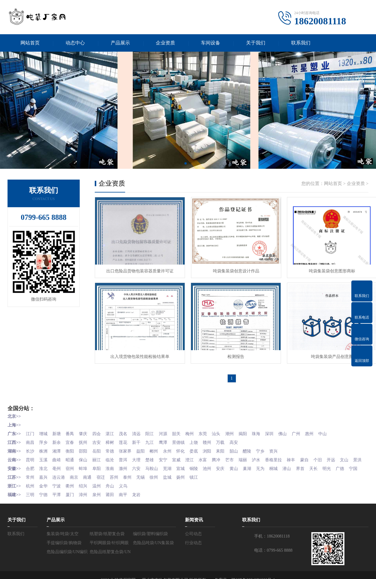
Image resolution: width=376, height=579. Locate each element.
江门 (30, 430)
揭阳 (254, 430)
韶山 (244, 447)
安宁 (170, 455)
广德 (356, 472)
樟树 (114, 438)
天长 (328, 472)
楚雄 (156, 455)
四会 (100, 430)
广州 (310, 430)
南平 (128, 506)
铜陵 (202, 472)
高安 (244, 438)
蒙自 (318, 455)
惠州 (324, 430)
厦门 (72, 506)
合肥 (30, 472)
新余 (58, 438)
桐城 (286, 472)
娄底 (202, 447)
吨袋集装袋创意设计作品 (231, 270)
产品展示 (120, 43)
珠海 (268, 430)
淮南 (114, 472)
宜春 (72, 438)
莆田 (114, 506)
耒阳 (230, 447)
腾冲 (226, 455)
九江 (156, 438)
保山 (86, 455)
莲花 (128, 438)
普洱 (128, 455)
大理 (142, 455)
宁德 (44, 506)
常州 (30, 489)
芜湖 (174, 472)
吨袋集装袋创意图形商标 (325, 270)
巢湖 (258, 472)
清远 (142, 430)
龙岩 (142, 506)
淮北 (44, 472)
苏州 (118, 489)
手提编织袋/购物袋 (64, 554)
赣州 (216, 438)
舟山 (114, 497)
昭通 (72, 455)
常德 (114, 447)
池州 (216, 472)
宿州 (72, 472)
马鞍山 (158, 472)
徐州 (160, 489)
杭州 (30, 497)
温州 (100, 497)
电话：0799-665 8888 (273, 561)
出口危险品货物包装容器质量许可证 (138, 270)
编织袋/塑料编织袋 (150, 545)
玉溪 (44, 455)
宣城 (188, 472)
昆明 (30, 455)
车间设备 (210, 43)
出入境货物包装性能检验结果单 (138, 353)
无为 (272, 472)
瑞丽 (254, 455)
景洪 (26, 464)
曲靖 (58, 455)
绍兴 (86, 497)
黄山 (244, 472)
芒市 (240, 455)
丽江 (100, 455)
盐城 (174, 489)
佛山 (296, 430)
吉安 (100, 438)
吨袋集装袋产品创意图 (325, 353)
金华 (44, 497)
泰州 (132, 489)
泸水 (268, 455)
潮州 (240, 430)
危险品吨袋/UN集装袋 (153, 554)
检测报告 (231, 353)
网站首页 (30, 43)
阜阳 (100, 472)
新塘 (58, 430)
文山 (12, 464)
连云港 (60, 489)
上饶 (202, 438)
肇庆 (86, 430)
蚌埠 (86, 472)
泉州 (100, 506)
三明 (30, 506)
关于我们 (255, 43)
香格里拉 (286, 455)
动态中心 (75, 43)
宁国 (12, 480)
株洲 (44, 447)
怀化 (188, 447)
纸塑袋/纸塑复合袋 (107, 545)
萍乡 (44, 438)
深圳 (282, 430)
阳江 (156, 430)
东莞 (212, 430)
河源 (170, 430)
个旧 (332, 455)
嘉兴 (44, 489)
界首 (314, 472)
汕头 (226, 430)
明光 (342, 472)
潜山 (300, 472)
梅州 (198, 430)
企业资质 (165, 43)
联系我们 (300, 43)
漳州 (86, 506)
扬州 (188, 489)
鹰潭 (170, 438)
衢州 (72, 497)
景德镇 (186, 438)
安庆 (230, 472)
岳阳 (100, 447)
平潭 (58, 506)
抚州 (86, 438)
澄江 (198, 455)
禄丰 (304, 455)
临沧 (114, 455)
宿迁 (104, 489)
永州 (174, 447)
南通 (90, 489)
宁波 (58, 497)
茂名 (128, 430)
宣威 (184, 455)
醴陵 (258, 447)
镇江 (202, 489)
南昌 (30, 438)
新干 (142, 438)
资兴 (286, 447)
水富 (212, 455)
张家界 (130, 447)
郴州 (160, 447)
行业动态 (193, 554)
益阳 (146, 447)
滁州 (128, 472)
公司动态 (193, 545)
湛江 (114, 430)
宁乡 (272, 447)
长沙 (30, 447)
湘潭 (58, 447)
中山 (338, 430)
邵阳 (86, 447)
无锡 (146, 489)
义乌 (128, 497)
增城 (44, 430)
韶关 (184, 430)
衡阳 (72, 447)
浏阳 (216, 447)
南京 (76, 489)
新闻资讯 (194, 531)
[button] (185, 164)
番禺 (72, 430)
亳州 (58, 472)
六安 (142, 472)
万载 (230, 438)
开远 (346, 455)
